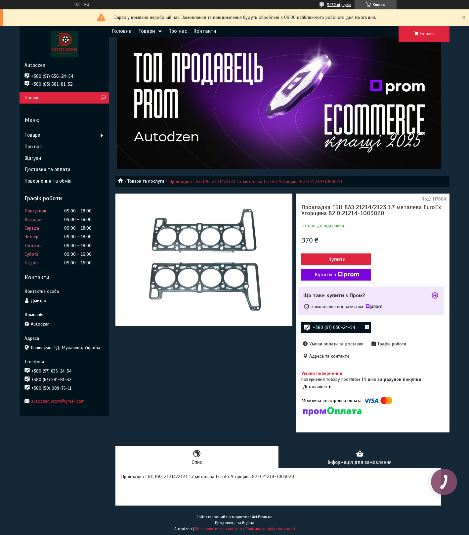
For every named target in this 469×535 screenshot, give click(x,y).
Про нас (177, 31)
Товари (146, 31)
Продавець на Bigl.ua (234, 522)
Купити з (337, 274)
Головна (122, 31)
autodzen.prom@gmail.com (58, 401)
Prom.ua (265, 516)
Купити (337, 259)
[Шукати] (103, 98)
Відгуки (32, 158)
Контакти (204, 31)
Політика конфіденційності (270, 528)
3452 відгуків (339, 4)
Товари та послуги (145, 181)
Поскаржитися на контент (218, 528)
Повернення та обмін (47, 181)
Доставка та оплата (47, 169)
